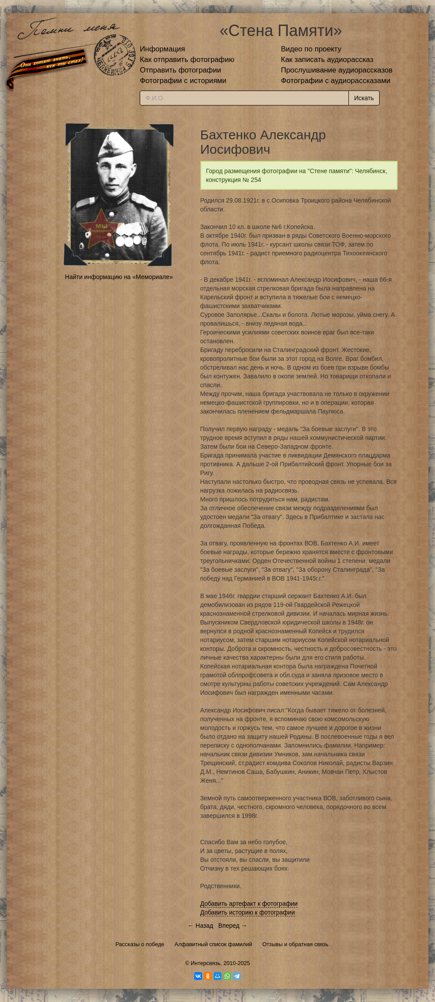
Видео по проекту (311, 49)
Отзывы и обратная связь (295, 944)
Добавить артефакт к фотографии (249, 903)
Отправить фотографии (180, 70)
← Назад (200, 925)
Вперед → (232, 925)
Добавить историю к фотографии (247, 912)
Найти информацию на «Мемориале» (119, 276)
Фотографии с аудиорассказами (335, 80)
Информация (162, 49)
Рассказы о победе (140, 944)
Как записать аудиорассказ (327, 59)
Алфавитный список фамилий (213, 944)
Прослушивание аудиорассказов (336, 70)
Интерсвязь (206, 963)
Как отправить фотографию (187, 59)
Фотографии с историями (183, 80)
